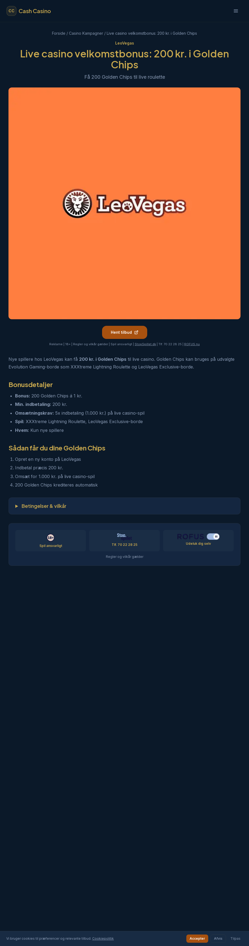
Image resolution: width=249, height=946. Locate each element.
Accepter (197, 938)
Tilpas (235, 938)
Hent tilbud (124, 332)
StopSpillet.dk (145, 344)
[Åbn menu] (235, 10)
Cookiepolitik (103, 938)
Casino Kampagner (86, 33)
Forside (58, 33)
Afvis (218, 938)
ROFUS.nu (192, 344)
